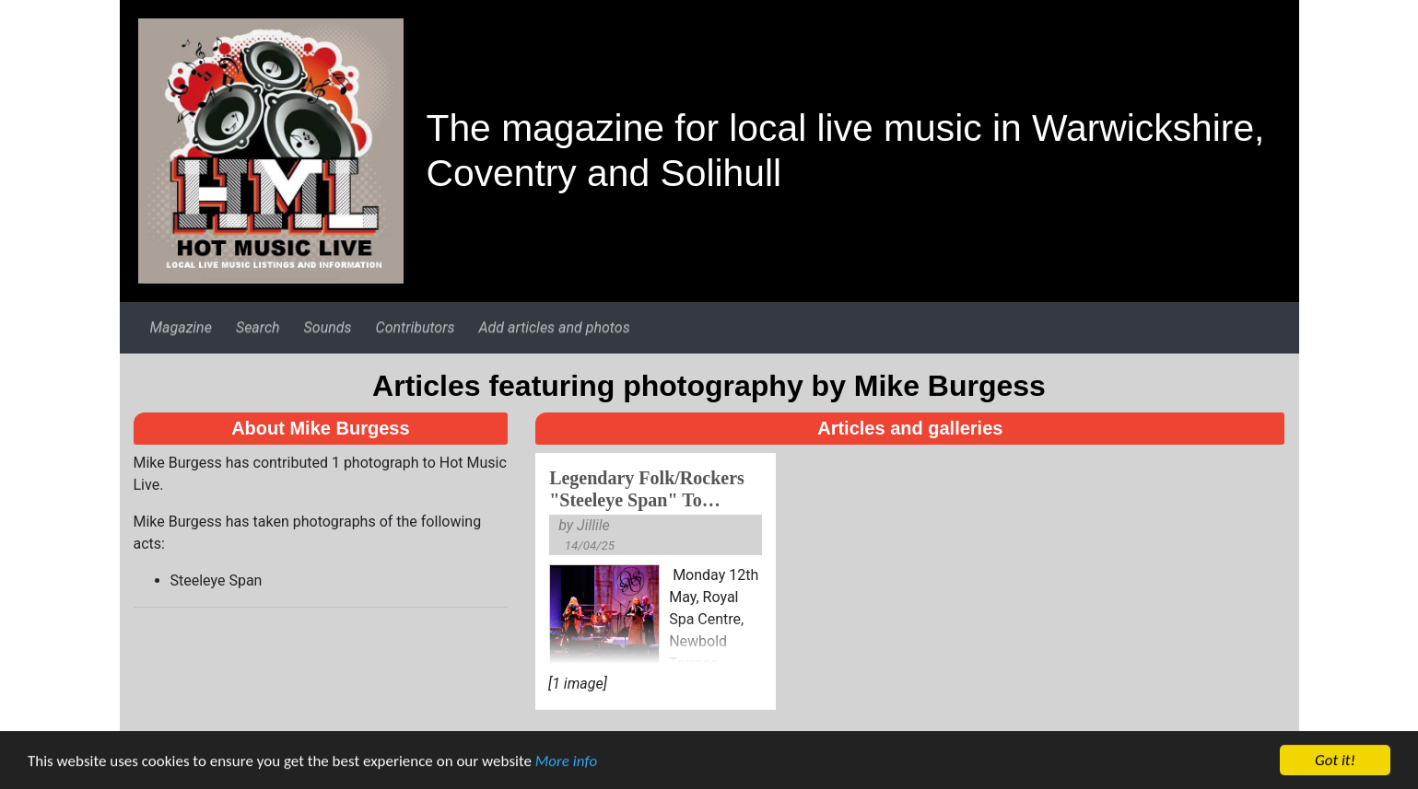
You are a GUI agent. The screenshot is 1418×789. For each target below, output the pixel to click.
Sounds (328, 327)
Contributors (415, 327)
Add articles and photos (553, 327)
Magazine (180, 327)
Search (258, 327)
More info (566, 762)
